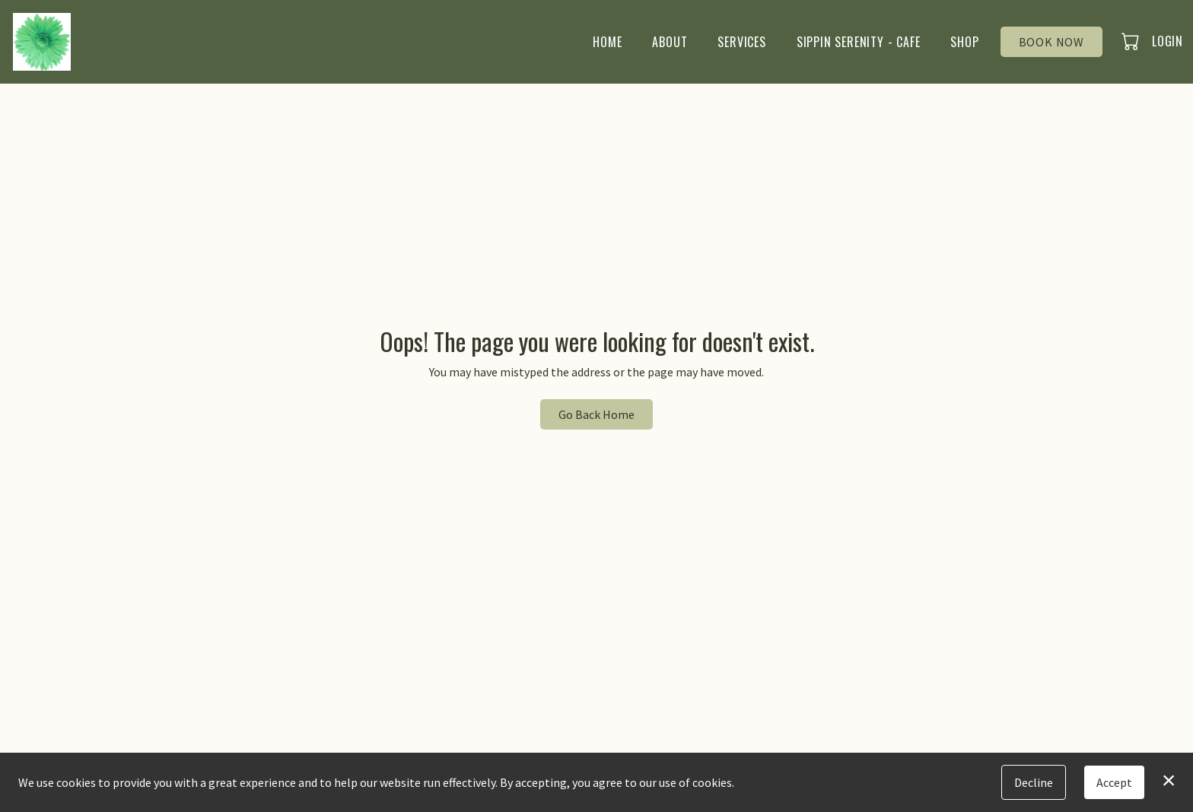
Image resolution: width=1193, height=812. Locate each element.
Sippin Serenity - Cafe (859, 42)
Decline (1033, 782)
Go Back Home (596, 414)
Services (741, 42)
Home (607, 42)
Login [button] (1167, 41)
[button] (1132, 41)
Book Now (1051, 41)
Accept (1114, 782)
